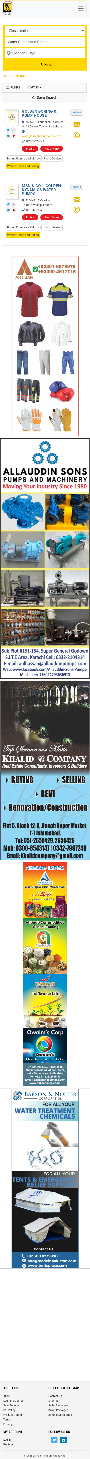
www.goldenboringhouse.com (41, 136)
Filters (13, 87)
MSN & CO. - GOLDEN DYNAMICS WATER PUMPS (41, 189)
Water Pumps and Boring (23, 166)
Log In (7, 1439)
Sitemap (53, 1400)
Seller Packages (58, 1405)
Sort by (33, 87)
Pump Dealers (53, 158)
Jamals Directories (60, 1414)
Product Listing (12, 1414)
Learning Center (13, 1400)
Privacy (7, 1424)
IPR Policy (9, 1410)
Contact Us (55, 1396)
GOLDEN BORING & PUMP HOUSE (39, 113)
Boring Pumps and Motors (24, 158)
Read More (52, 148)
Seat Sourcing (11, 1405)
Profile (30, 148)
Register (8, 1444)
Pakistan (19, 76)
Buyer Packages (58, 1410)
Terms (7, 1419)
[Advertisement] (45, 1316)
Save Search (44, 97)
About (6, 1396)
